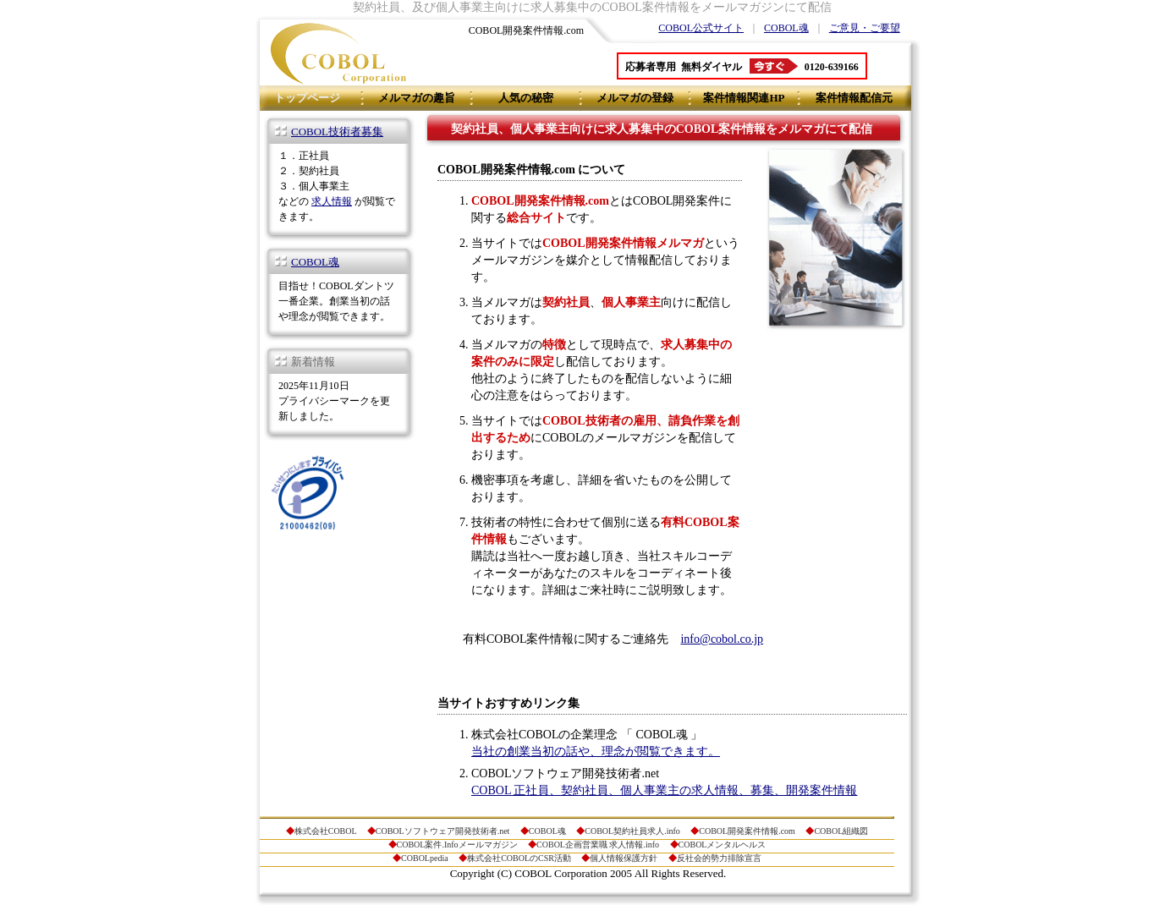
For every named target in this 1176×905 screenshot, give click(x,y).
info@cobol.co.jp (721, 639)
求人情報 (331, 201)
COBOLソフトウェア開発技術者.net (443, 831)
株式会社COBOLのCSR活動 (519, 858)
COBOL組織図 (841, 831)
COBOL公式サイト (701, 28)
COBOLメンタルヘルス (723, 844)
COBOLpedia (424, 858)
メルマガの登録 (634, 97)
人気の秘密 (525, 97)
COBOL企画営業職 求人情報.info (597, 844)
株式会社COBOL (325, 831)
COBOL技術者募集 (337, 131)
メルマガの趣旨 (416, 97)
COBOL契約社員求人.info (632, 831)
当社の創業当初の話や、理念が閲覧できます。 (595, 751)
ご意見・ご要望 (864, 28)
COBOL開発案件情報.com (747, 831)
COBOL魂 (786, 28)
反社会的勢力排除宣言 (719, 858)
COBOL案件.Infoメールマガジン (457, 844)
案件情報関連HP (743, 97)
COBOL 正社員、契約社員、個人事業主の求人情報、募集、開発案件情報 (664, 790)
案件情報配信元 (854, 97)
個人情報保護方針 (623, 858)
